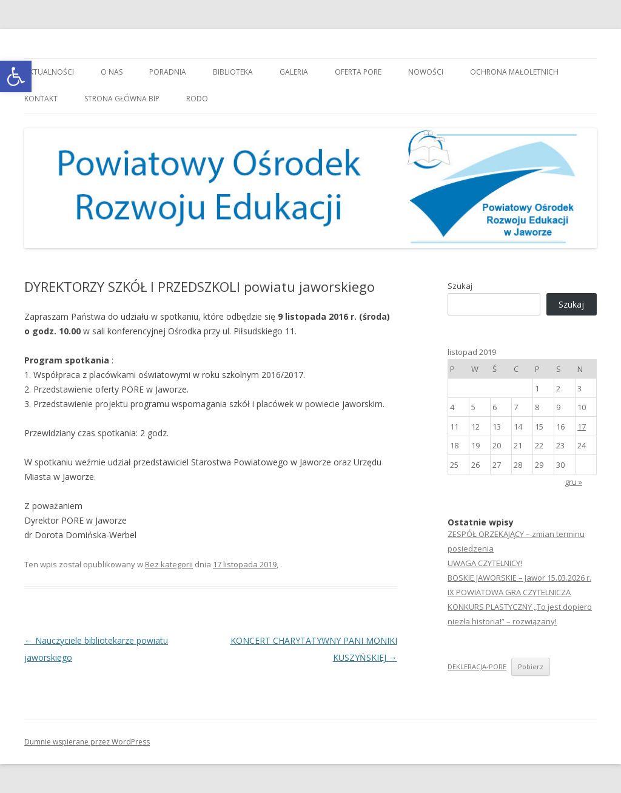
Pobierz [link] (530, 666)
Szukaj (460, 285)
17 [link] (581, 426)
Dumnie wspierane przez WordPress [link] (87, 742)
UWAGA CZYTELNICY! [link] (485, 563)
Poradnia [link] (167, 72)
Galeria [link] (294, 72)
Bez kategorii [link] (169, 564)
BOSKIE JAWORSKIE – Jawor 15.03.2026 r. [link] (519, 577)
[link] (16, 76)
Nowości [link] (425, 72)
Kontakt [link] (41, 98)
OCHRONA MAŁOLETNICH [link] (514, 72)
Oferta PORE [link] (358, 72)
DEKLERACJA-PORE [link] (477, 666)
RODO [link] (197, 98)
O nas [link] (112, 72)
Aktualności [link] (49, 72)
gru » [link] (573, 481)
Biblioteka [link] (233, 72)
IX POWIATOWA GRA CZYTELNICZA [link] (509, 592)
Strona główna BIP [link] (121, 98)
